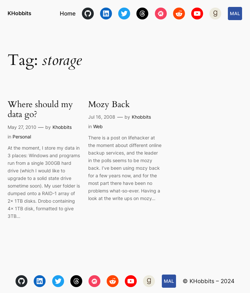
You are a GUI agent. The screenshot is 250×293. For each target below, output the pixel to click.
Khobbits (62, 127)
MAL (235, 13)
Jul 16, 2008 (101, 117)
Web (98, 126)
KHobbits (19, 13)
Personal (22, 136)
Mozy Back (109, 105)
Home (68, 13)
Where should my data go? (40, 110)
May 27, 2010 (22, 127)
